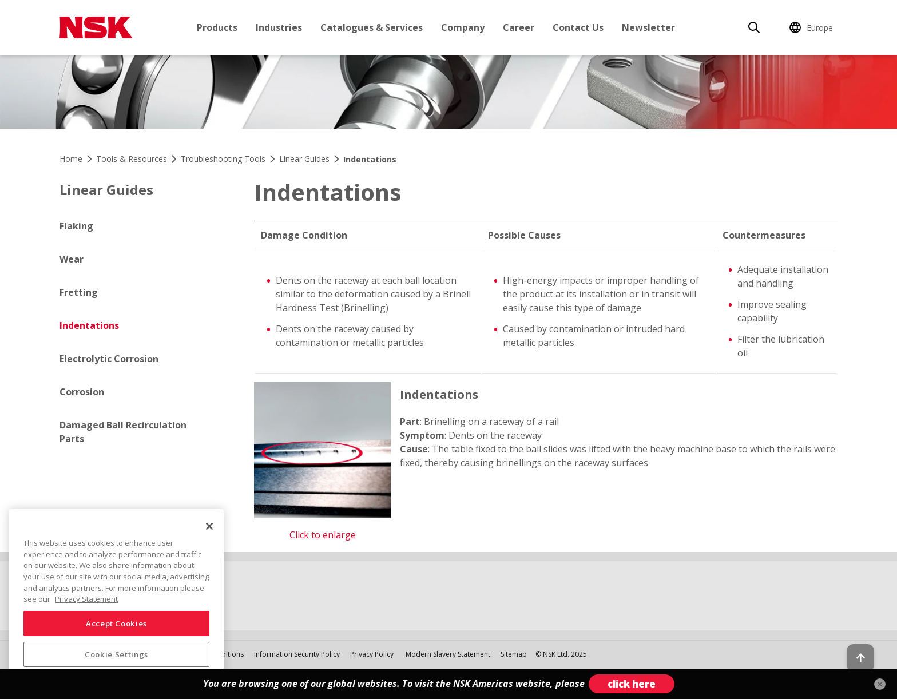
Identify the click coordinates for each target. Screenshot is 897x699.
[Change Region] (813, 27)
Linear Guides (106, 189)
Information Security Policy (297, 654)
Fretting (78, 292)
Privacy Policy (372, 654)
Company (463, 27)
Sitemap (514, 654)
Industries (279, 27)
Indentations (89, 325)
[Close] (209, 526)
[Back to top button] (860, 658)
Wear (71, 259)
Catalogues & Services (371, 27)
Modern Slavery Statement (449, 654)
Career (518, 27)
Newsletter (648, 27)
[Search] (754, 27)
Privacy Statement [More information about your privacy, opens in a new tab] (86, 599)
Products (217, 27)
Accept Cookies (116, 623)
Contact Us (578, 27)
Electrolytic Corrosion (108, 358)
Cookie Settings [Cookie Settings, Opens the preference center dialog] (116, 654)
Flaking (76, 226)
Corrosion (81, 392)
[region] (116, 599)
